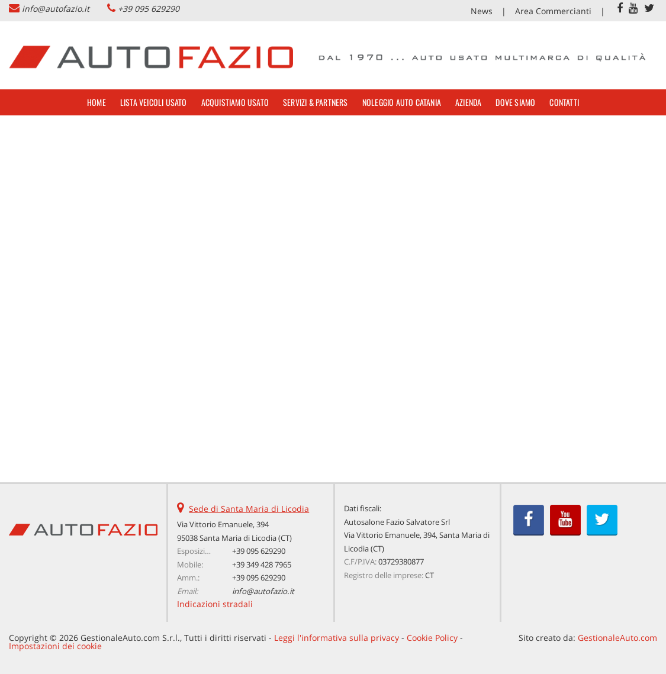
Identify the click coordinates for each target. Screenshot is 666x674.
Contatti (564, 102)
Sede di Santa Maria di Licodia (249, 508)
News (482, 11)
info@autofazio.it (55, 8)
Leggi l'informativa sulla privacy (336, 637)
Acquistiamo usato (235, 102)
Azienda (468, 102)
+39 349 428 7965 (261, 564)
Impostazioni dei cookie (55, 646)
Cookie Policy (432, 637)
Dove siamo (515, 102)
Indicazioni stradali (215, 603)
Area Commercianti (553, 11)
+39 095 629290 (148, 8)
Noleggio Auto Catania (401, 102)
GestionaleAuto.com (617, 637)
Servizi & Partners (315, 102)
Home (96, 102)
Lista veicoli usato (153, 102)
